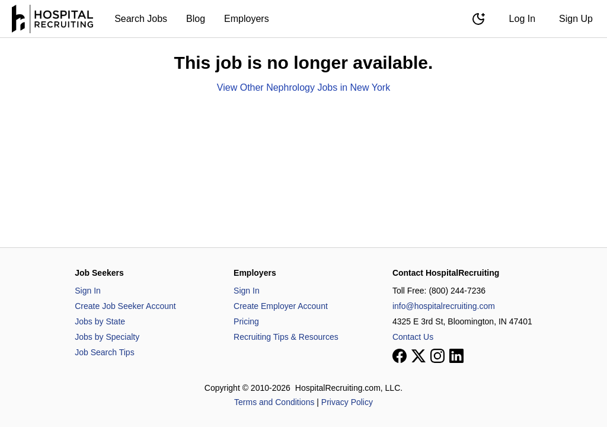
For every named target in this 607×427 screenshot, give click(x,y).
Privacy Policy (347, 402)
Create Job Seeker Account (125, 306)
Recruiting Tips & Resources (286, 337)
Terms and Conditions (274, 402)
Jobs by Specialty (107, 337)
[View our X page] (418, 356)
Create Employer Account (281, 306)
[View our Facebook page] (399, 356)
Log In (522, 19)
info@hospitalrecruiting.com (443, 306)
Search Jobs (140, 19)
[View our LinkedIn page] (456, 356)
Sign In (88, 290)
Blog (195, 19)
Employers (246, 19)
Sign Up (576, 19)
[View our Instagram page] (437, 356)
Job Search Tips (104, 352)
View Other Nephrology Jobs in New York (303, 87)
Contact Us (412, 337)
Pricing (246, 321)
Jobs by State (100, 321)
